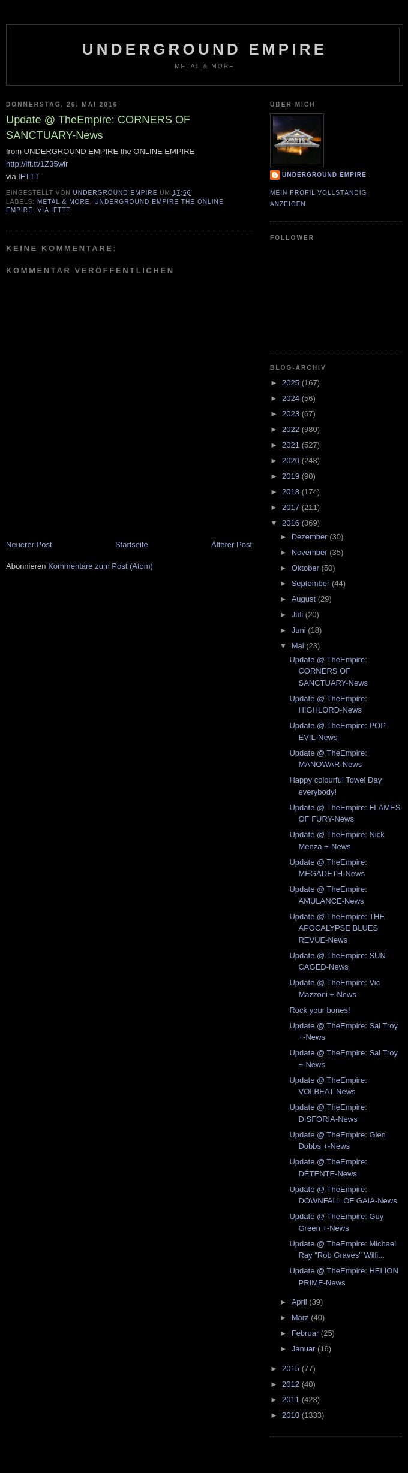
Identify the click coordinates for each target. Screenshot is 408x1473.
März (301, 1317)
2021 (292, 444)
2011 (292, 1399)
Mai (299, 645)
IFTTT (28, 176)
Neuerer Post (29, 544)
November (311, 552)
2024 (292, 398)
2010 (292, 1415)
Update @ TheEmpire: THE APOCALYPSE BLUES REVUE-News (337, 928)
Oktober (307, 567)
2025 (292, 382)
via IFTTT (54, 210)
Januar (304, 1348)
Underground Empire (205, 49)
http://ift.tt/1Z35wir (37, 163)
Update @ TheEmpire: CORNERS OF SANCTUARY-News (328, 671)
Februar (306, 1333)
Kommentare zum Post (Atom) (100, 566)
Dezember (311, 536)
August (305, 598)
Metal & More (63, 201)
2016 (292, 522)
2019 (292, 476)
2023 (292, 413)
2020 (292, 460)
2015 (292, 1368)
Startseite (131, 544)
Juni (300, 630)
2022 (292, 429)
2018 (292, 491)
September (312, 583)
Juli (298, 614)
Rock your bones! (319, 1010)
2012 (292, 1384)
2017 (292, 507)
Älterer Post (231, 544)
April (301, 1301)
